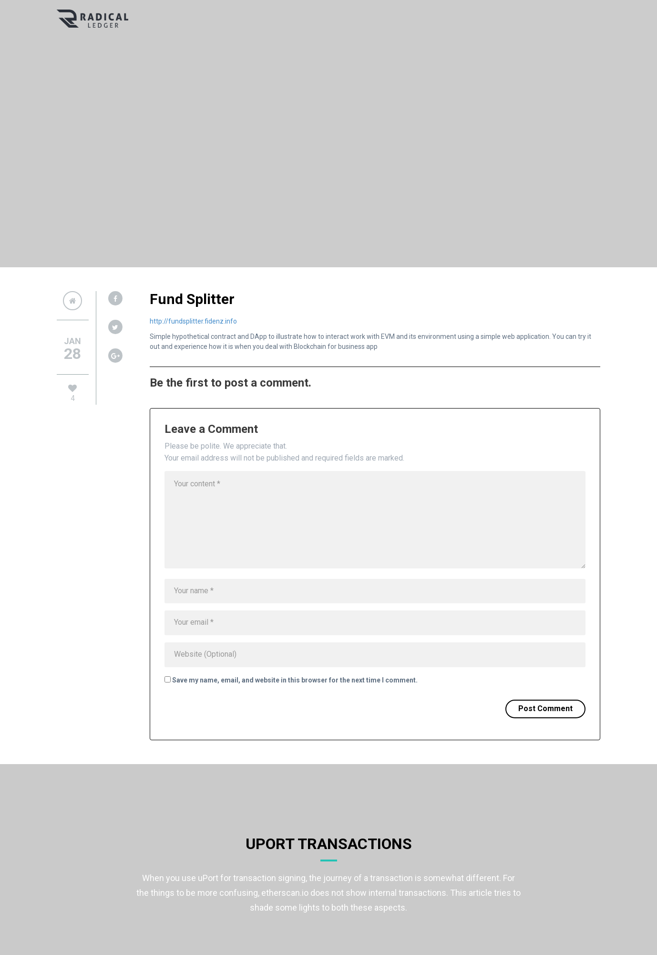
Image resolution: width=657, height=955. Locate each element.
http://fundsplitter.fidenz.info (193, 321)
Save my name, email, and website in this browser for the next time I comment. (295, 680)
